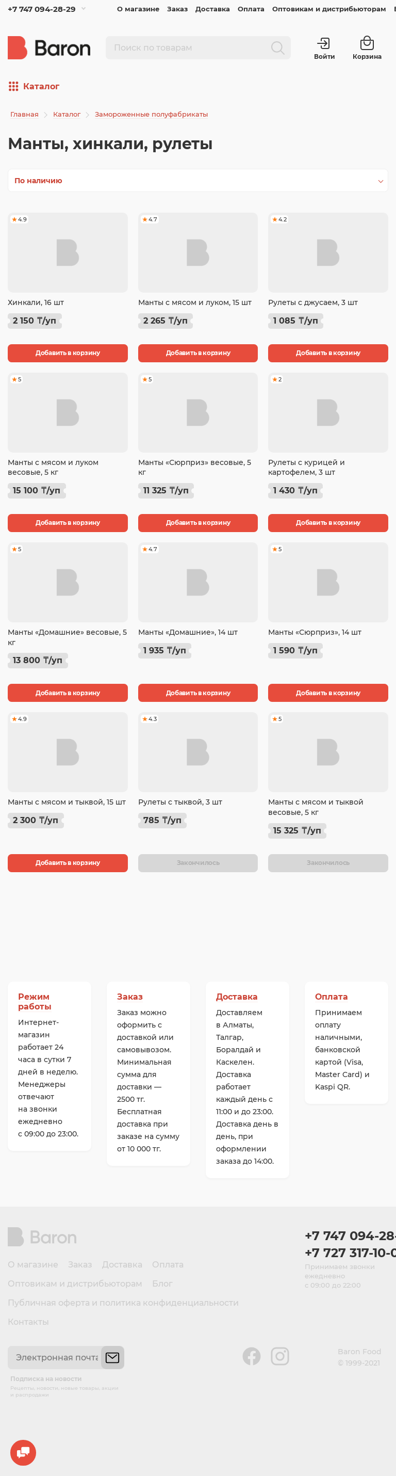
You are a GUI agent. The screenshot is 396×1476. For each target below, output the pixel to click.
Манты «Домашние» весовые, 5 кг (67, 637)
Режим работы (35, 1002)
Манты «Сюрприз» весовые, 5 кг (194, 467)
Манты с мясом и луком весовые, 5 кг (53, 467)
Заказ (177, 9)
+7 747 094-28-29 (42, 9)
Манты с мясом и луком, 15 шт (195, 302)
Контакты (28, 1322)
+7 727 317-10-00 (346, 1252)
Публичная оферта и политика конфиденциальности (123, 1303)
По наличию (38, 180)
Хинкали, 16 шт (36, 302)
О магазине (138, 9)
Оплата (251, 9)
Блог (162, 1284)
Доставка (212, 9)
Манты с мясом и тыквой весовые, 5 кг (316, 807)
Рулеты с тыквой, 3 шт (180, 802)
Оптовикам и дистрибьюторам (329, 9)
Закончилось (198, 863)
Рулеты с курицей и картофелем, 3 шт (306, 467)
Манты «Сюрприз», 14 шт (314, 632)
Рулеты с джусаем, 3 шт (313, 302)
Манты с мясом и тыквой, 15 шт (67, 802)
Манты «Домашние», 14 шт (188, 632)
